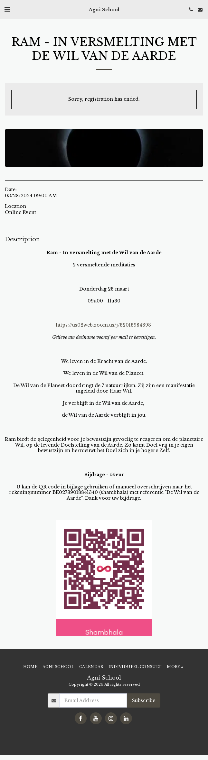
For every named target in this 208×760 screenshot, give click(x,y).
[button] (7, 9)
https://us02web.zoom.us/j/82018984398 (103, 325)
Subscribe (143, 700)
